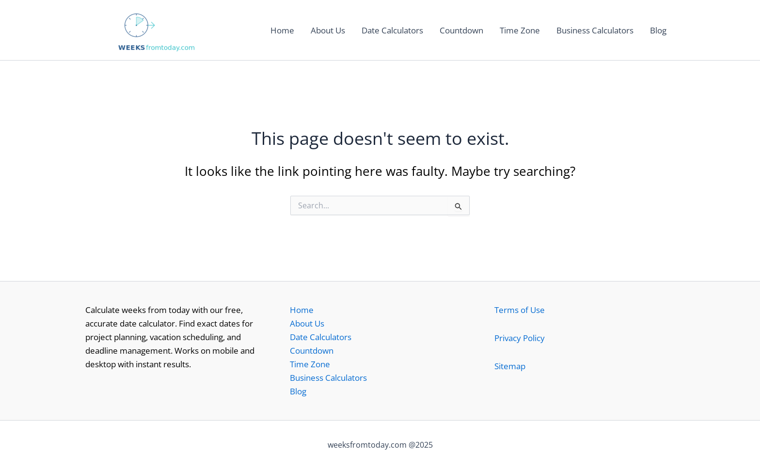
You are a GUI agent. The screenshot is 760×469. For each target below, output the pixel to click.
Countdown (461, 30)
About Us (328, 30)
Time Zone (520, 30)
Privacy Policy (519, 338)
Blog (658, 30)
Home (282, 30)
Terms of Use (519, 309)
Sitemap (509, 366)
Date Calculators (392, 30)
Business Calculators (594, 30)
